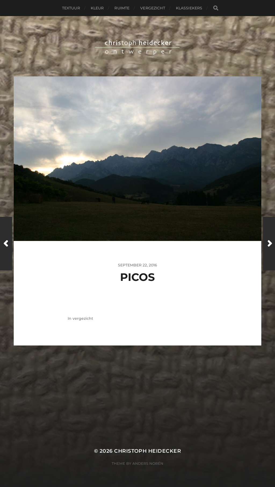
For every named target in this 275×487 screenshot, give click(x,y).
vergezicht (152, 8)
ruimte (121, 8)
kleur (97, 8)
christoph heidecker (147, 451)
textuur (71, 8)
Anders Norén (147, 463)
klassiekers (189, 8)
